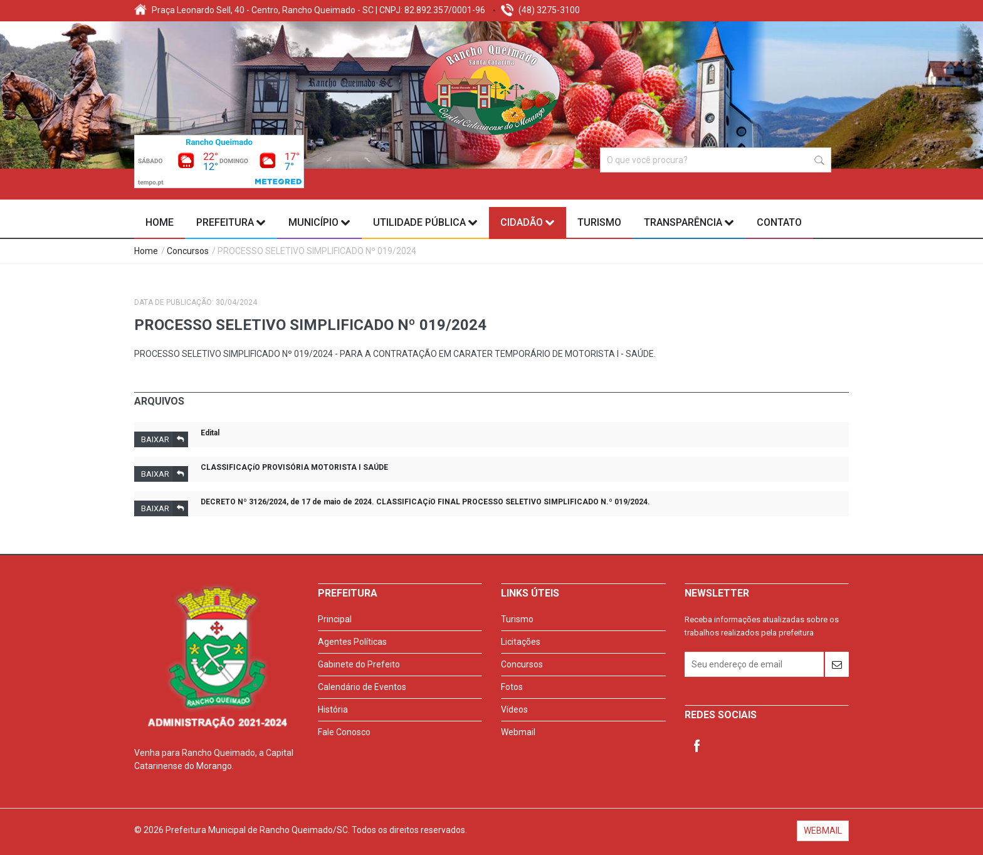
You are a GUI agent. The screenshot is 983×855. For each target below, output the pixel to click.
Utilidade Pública (425, 222)
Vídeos (514, 709)
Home (159, 222)
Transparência (689, 222)
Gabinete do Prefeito (359, 664)
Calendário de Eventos (362, 687)
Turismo (599, 222)
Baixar (164, 439)
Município (319, 222)
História (333, 709)
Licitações (520, 642)
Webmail (518, 732)
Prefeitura (231, 222)
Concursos (188, 251)
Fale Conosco (344, 732)
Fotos (512, 687)
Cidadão (527, 222)
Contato (779, 222)
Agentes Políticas (352, 642)
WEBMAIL (823, 831)
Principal (335, 619)
